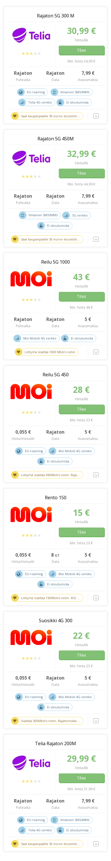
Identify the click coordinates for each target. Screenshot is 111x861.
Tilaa (81, 50)
